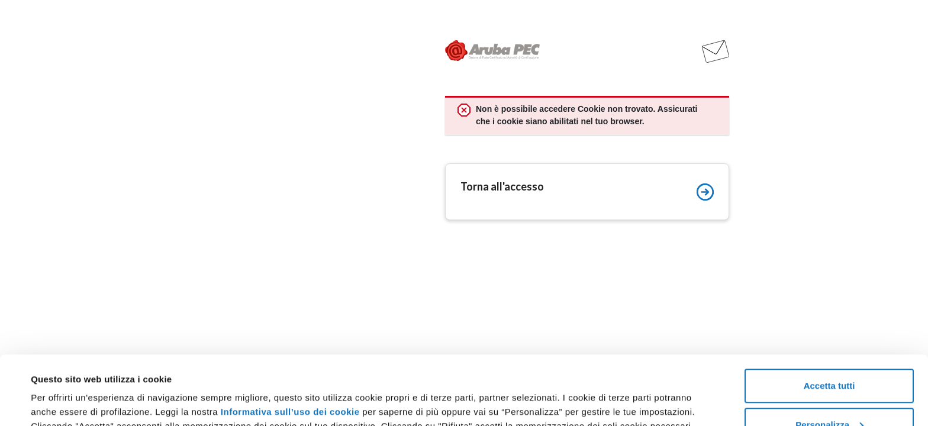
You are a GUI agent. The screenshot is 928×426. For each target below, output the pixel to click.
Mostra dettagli (63, 390)
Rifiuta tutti (828, 394)
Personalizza (829, 356)
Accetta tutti (829, 317)
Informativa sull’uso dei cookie (290, 343)
